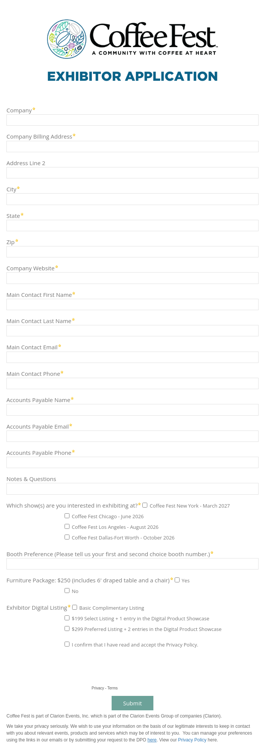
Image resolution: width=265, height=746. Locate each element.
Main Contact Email (32, 346)
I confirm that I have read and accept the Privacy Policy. (135, 644)
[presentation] (61, 669)
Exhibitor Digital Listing (36, 607)
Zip (10, 241)
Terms (112, 688)
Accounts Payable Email (37, 426)
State (13, 215)
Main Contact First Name (39, 294)
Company (19, 110)
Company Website (30, 267)
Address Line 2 (25, 162)
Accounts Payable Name (38, 399)
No (75, 591)
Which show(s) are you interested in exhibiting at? (71, 505)
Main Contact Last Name (38, 320)
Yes (186, 580)
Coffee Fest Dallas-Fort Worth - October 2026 (123, 537)
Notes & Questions (31, 478)
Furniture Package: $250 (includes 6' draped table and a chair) (88, 580)
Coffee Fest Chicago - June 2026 (108, 516)
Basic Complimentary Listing (111, 607)
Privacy (97, 688)
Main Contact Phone (33, 373)
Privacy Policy (192, 740)
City (11, 188)
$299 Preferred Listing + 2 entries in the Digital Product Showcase (147, 629)
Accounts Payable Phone (38, 452)
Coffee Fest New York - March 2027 (190, 505)
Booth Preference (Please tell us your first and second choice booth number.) (108, 553)
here (152, 740)
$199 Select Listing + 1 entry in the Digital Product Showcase (140, 618)
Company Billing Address (39, 136)
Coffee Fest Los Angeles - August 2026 (115, 527)
